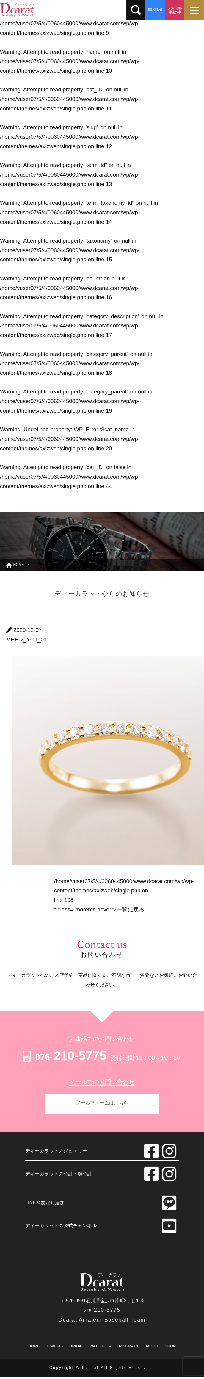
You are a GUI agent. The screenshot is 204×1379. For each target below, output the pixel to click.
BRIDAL (77, 1348)
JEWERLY (55, 1348)
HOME (34, 1348)
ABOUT (152, 1348)
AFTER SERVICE (124, 1348)
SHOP (170, 1348)
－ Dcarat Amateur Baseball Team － (102, 1322)
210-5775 (63, 1056)
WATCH (96, 1348)
